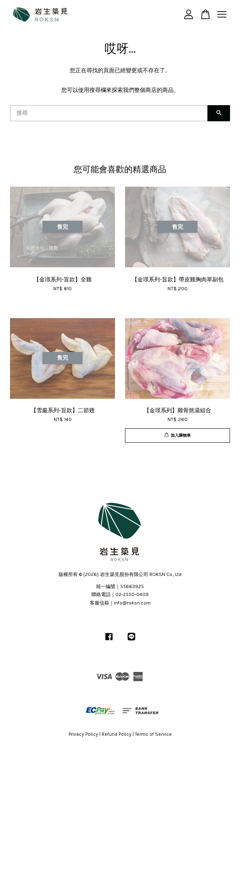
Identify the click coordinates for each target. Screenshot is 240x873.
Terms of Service (153, 734)
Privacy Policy (83, 734)
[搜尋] (109, 113)
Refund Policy (116, 734)
